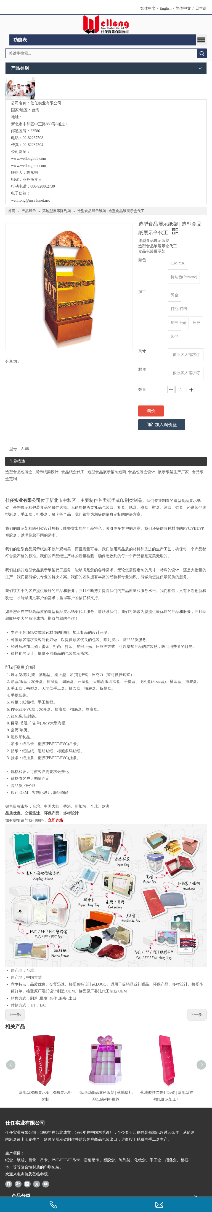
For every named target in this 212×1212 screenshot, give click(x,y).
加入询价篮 (166, 424)
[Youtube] (45, 1183)
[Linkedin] (27, 1183)
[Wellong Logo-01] (106, 24)
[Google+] (18, 1183)
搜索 (201, 53)
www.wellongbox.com (28, 166)
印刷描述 (17, 461)
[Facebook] (8, 1183)
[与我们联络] (20, 88)
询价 (151, 410)
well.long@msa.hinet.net (30, 200)
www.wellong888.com (28, 158)
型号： (15, 449)
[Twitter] (36, 1183)
